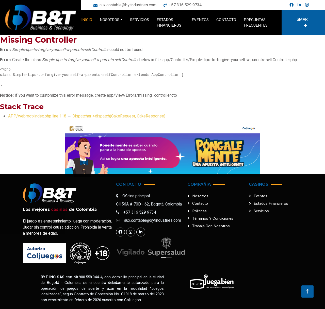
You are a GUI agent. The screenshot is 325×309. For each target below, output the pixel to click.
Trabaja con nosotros (211, 226)
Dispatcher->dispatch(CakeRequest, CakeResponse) (118, 116)
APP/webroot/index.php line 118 (37, 116)
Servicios (139, 20)
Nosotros (109, 20)
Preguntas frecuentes (256, 22)
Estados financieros (169, 22)
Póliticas (199, 211)
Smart (303, 21)
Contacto (226, 20)
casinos (59, 209)
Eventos (200, 20)
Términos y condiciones (212, 218)
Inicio (86, 20)
